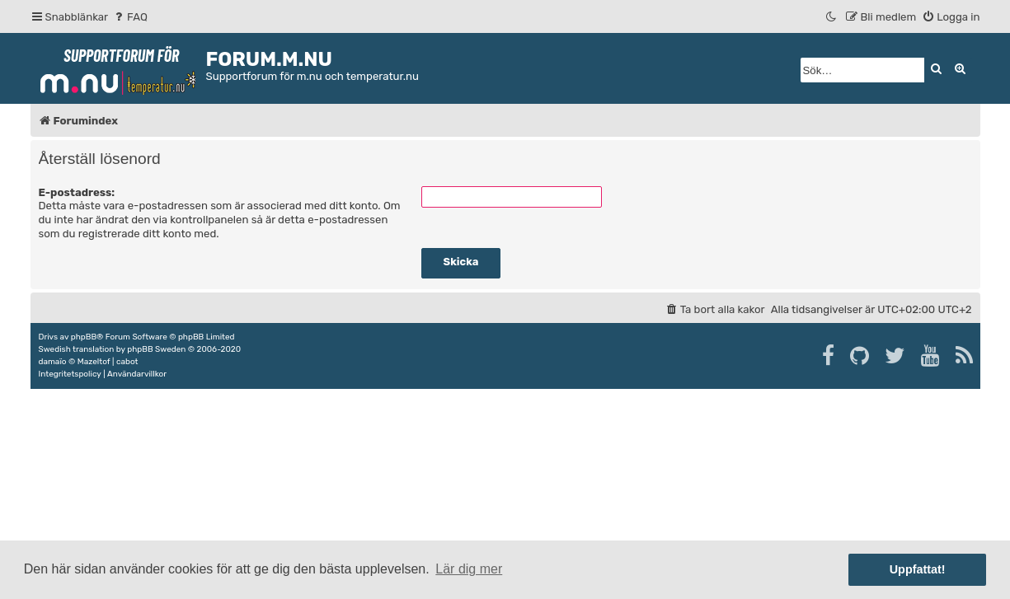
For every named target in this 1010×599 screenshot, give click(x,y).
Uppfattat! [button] (918, 569)
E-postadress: (77, 192)
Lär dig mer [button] (468, 569)
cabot (127, 362)
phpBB (83, 337)
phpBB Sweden (156, 349)
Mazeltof (94, 362)
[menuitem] (130, 17)
